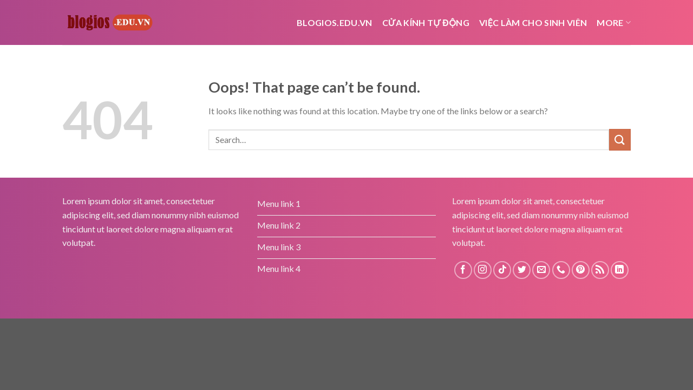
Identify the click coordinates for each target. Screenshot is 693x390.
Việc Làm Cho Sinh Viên (533, 22)
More (614, 22)
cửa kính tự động (425, 22)
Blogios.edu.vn (334, 22)
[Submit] (620, 139)
